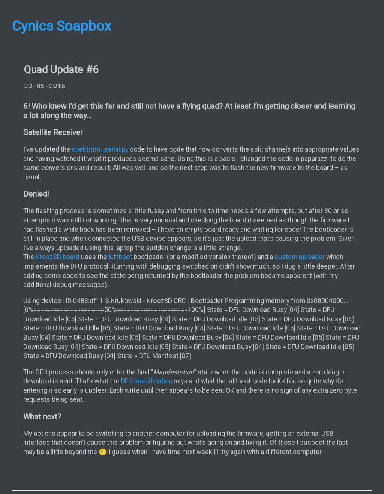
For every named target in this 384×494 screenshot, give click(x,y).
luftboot (120, 257)
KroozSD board (58, 257)
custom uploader (299, 257)
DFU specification (146, 381)
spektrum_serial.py (100, 149)
